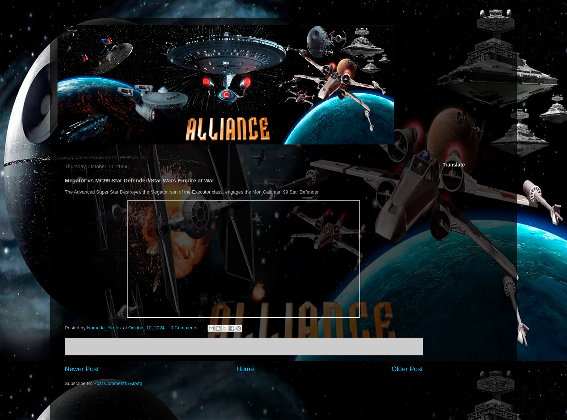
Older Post (407, 369)
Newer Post (82, 369)
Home (245, 369)
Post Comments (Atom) (118, 383)
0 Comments (184, 327)
